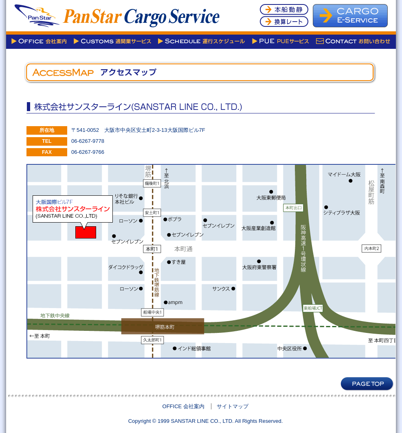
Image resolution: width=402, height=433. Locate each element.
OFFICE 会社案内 (183, 406)
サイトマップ (232, 406)
